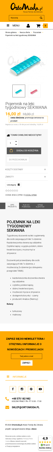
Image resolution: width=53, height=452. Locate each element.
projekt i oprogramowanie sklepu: (21, 429)
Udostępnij (13, 185)
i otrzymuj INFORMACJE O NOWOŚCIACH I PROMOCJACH (25, 344)
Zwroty (25, 176)
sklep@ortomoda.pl (26, 407)
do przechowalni (18, 160)
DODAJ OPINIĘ (31, 195)
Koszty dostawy (25, 169)
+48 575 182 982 (21, 398)
